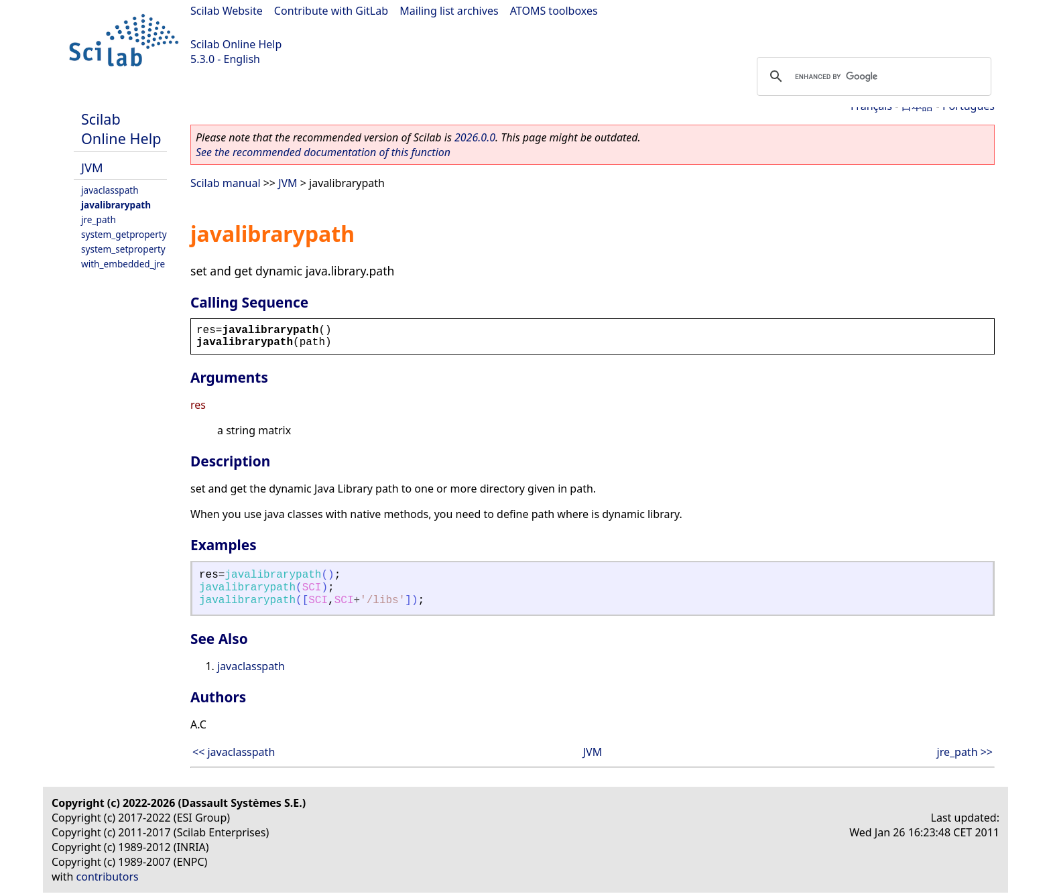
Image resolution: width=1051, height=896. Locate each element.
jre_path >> (965, 752)
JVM (92, 167)
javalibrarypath (116, 204)
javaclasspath (110, 190)
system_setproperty (123, 249)
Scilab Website (226, 10)
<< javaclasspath (233, 752)
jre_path (98, 219)
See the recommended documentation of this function (323, 152)
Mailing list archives (448, 10)
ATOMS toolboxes (554, 10)
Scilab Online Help (236, 44)
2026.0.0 (474, 137)
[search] (872, 76)
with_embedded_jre (123, 263)
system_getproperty (124, 234)
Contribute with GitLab (331, 10)
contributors (107, 876)
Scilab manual (225, 183)
